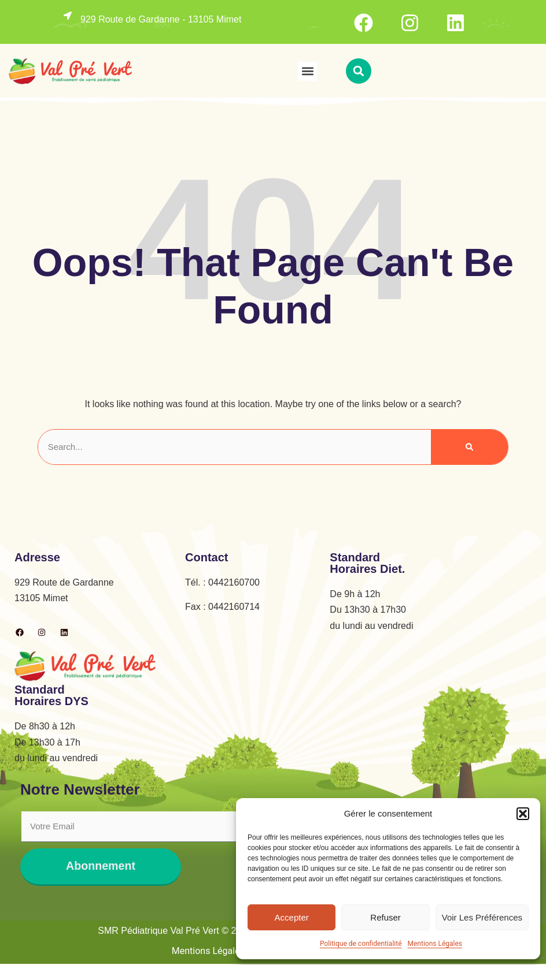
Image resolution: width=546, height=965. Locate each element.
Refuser (385, 917)
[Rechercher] (469, 447)
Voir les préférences (482, 917)
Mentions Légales (435, 944)
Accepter (292, 917)
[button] (523, 813)
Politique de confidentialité (361, 944)
